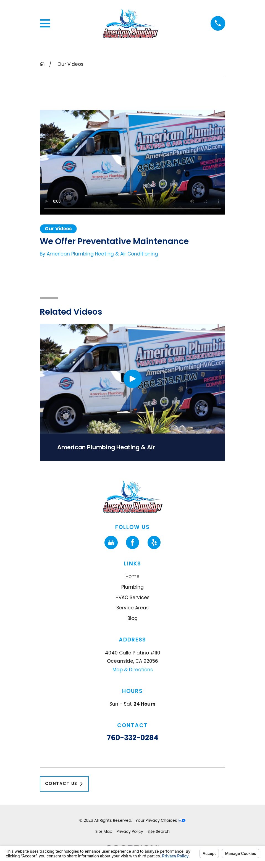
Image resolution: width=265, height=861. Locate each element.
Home (132, 576)
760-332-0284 (132, 738)
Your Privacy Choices (160, 820)
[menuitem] (103, 831)
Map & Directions (132, 669)
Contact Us (64, 783)
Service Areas (132, 607)
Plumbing (132, 587)
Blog (132, 618)
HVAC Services (132, 597)
